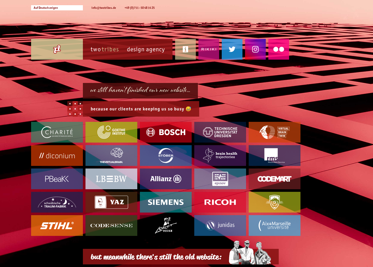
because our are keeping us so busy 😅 (141, 109)
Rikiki (208, 49)
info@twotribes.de (103, 8)
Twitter (232, 49)
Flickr (278, 49)
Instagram (255, 49)
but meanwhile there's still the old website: (156, 257)
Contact (185, 49)
